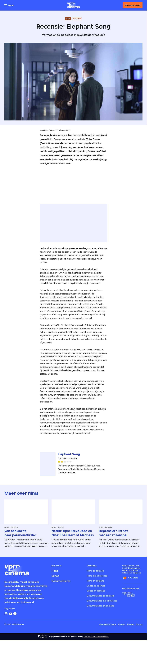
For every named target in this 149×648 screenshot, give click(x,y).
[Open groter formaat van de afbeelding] (36, 182)
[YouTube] (10, 613)
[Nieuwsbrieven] (132, 5)
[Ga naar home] (73, 5)
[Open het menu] (9, 5)
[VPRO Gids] (128, 594)
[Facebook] (15, 613)
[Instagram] (6, 613)
